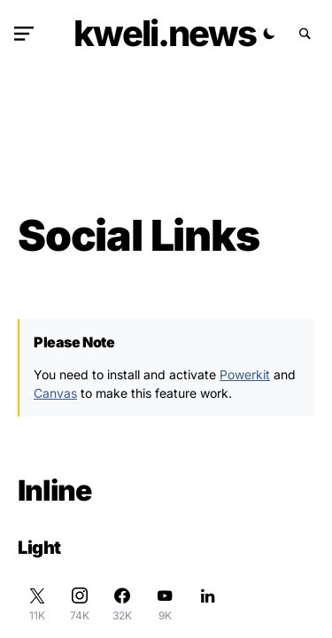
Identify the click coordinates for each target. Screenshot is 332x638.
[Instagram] (79, 604)
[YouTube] (164, 604)
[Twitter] (37, 604)
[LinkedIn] (207, 604)
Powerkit (245, 374)
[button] (27, 33)
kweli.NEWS (164, 33)
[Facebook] (122, 604)
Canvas (55, 393)
